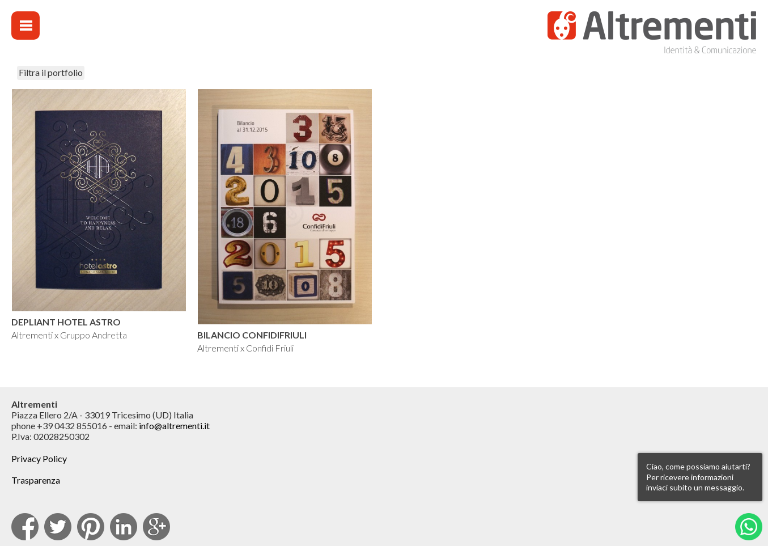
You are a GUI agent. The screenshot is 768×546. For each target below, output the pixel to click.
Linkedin (123, 526)
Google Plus (156, 526)
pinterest (90, 526)
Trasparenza (35, 480)
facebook (25, 526)
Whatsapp (748, 526)
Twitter (57, 526)
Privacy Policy (39, 458)
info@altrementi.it (174, 425)
